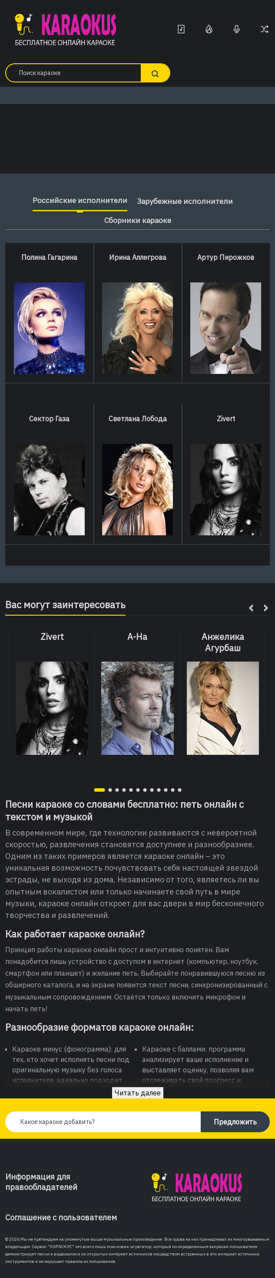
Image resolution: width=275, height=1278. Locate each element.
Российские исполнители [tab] (77, 200)
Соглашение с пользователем (61, 1217)
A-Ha (137, 636)
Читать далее (138, 1092)
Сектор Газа (49, 418)
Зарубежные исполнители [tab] (185, 201)
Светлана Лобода (138, 418)
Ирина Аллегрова (137, 257)
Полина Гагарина (49, 257)
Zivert (226, 418)
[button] (99, 790)
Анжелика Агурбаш (223, 642)
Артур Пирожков (225, 257)
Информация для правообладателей (41, 1182)
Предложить (235, 1121)
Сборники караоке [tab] (137, 220)
